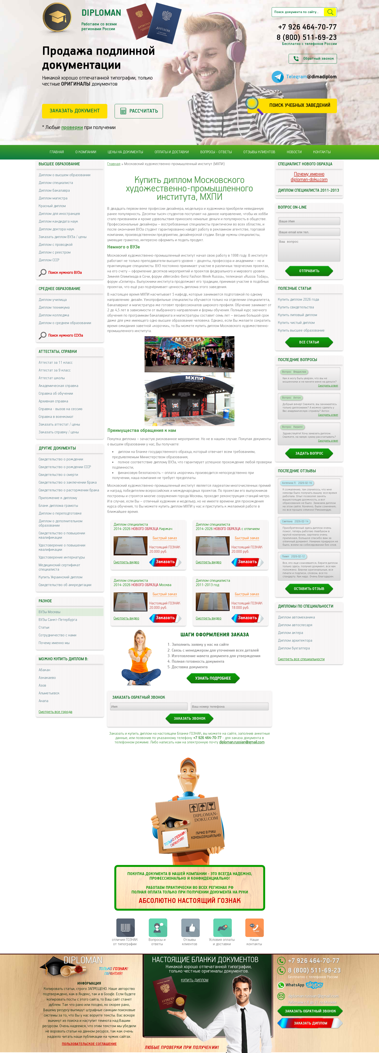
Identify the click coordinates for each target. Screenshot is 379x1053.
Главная (57, 152)
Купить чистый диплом (296, 327)
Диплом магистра (53, 198)
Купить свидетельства (296, 311)
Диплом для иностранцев (59, 213)
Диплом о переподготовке (60, 513)
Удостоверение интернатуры (62, 557)
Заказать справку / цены (59, 432)
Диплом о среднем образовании (65, 323)
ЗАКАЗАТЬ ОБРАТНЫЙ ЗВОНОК (310, 1011)
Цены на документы (125, 152)
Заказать (165, 562)
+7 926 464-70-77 (307, 27)
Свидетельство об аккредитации (65, 585)
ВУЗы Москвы (49, 612)
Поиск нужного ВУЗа (65, 272)
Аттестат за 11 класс (56, 362)
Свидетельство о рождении (61, 459)
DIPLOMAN (82, 960)
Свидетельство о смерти (58, 474)
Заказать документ (75, 111)
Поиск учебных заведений (299, 105)
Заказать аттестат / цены (59, 424)
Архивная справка (53, 401)
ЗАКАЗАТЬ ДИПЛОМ (310, 1023)
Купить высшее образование (301, 335)
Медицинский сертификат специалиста (59, 567)
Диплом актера (290, 637)
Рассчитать (143, 111)
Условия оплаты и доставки (222, 941)
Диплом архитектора (295, 645)
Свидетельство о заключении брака (68, 482)
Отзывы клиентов (259, 152)
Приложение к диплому (58, 498)
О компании (85, 152)
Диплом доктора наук (56, 229)
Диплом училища (53, 300)
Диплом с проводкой (56, 244)
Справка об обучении (56, 393)
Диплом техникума (54, 307)
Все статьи (309, 346)
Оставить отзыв (309, 593)
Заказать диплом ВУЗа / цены (63, 237)
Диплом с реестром (55, 252)
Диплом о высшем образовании (64, 175)
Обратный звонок (318, 58)
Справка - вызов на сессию (60, 409)
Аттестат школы (52, 378)
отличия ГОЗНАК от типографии (125, 941)
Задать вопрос (309, 458)
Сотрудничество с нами (57, 635)
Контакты (322, 152)
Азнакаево (47, 677)
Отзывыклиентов (189, 941)
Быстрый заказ (165, 538)
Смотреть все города (55, 712)
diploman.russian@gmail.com (241, 742)
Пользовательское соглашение (89, 1044)
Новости (294, 152)
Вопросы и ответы (157, 941)
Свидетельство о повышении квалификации (62, 535)
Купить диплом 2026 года (298, 304)
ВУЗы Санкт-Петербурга (58, 619)
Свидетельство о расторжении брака (69, 490)
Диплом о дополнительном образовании (60, 523)
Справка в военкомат (56, 416)
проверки (72, 127)
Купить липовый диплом (297, 319)
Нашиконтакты (254, 941)
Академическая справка (58, 386)
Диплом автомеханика (296, 621)
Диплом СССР (49, 260)
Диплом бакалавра (54, 190)
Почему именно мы (54, 643)
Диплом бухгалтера (294, 652)
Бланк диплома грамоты (58, 505)
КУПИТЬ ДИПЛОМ (194, 980)
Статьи (44, 627)
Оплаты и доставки (172, 152)
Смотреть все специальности (301, 663)
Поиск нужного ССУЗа (65, 335)
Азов (42, 685)
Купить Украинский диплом (60, 577)
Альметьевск (49, 693)
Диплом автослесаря (295, 629)
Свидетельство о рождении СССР (65, 467)
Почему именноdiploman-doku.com (309, 176)
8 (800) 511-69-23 (307, 38)
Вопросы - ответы (216, 152)
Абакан (44, 670)
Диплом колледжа (54, 315)
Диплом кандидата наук (58, 221)
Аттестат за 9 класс (55, 370)
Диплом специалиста (56, 183)
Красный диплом (52, 206)
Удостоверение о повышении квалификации (62, 547)
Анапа (43, 701)
